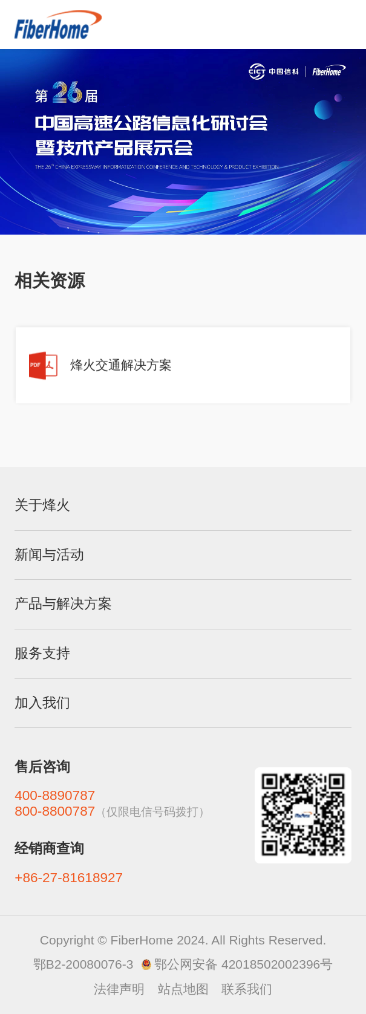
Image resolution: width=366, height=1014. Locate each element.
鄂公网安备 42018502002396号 (243, 964)
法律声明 (119, 989)
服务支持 (42, 653)
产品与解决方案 (63, 603)
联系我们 (246, 989)
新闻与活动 (49, 554)
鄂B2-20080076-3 (83, 964)
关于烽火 (42, 505)
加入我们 (42, 702)
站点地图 (183, 989)
